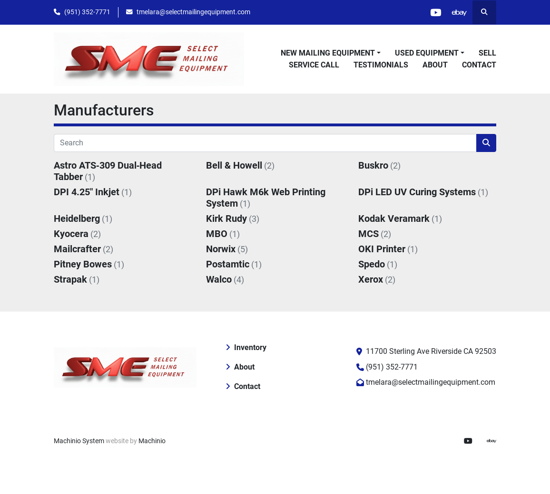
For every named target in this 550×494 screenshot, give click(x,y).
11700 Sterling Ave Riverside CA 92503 (431, 351)
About (435, 64)
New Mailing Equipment (328, 52)
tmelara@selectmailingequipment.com (193, 12)
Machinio (152, 441)
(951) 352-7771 (87, 12)
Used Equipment (427, 52)
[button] (331, 53)
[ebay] (459, 12)
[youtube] (435, 12)
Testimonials (381, 64)
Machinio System (79, 441)
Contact (479, 64)
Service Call (314, 64)
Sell (487, 52)
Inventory (250, 347)
